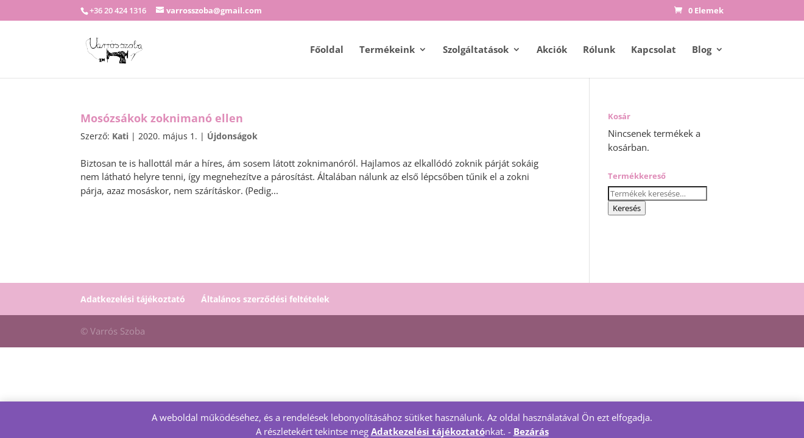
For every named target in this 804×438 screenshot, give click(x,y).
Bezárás (531, 431)
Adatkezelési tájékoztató (132, 299)
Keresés (627, 208)
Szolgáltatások (476, 50)
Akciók (552, 50)
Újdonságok (232, 136)
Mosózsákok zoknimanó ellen (161, 118)
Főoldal (327, 50)
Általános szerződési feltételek (265, 299)
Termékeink (387, 50)
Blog (701, 50)
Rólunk (599, 50)
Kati (120, 136)
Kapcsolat (653, 50)
